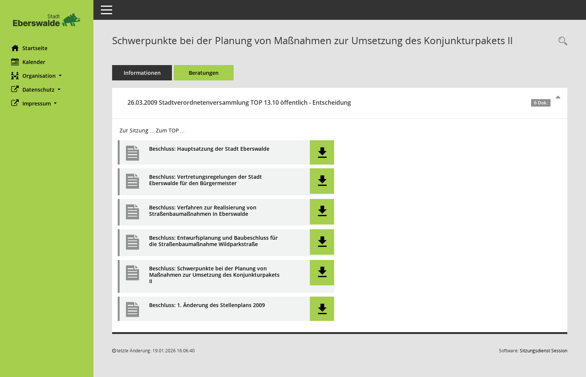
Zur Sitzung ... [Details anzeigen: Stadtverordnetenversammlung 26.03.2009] (137, 130)
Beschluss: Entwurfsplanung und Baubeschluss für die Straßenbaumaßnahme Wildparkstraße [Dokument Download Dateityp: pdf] (213, 241)
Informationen (142, 72)
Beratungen (204, 72)
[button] (46, 76)
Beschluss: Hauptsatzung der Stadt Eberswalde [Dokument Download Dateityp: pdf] (209, 149)
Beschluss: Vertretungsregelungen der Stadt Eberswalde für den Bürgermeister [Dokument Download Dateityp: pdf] (205, 180)
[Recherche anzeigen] (561, 41)
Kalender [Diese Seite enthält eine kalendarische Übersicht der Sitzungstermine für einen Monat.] (28, 61)
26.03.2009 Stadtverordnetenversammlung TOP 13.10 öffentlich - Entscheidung (338, 102)
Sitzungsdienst (543, 350)
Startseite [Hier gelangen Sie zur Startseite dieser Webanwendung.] (29, 48)
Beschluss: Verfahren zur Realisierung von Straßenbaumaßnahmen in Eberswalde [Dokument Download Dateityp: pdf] (202, 211)
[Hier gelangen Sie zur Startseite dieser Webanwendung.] (46, 19)
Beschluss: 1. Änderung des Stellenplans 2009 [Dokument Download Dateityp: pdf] (207, 305)
